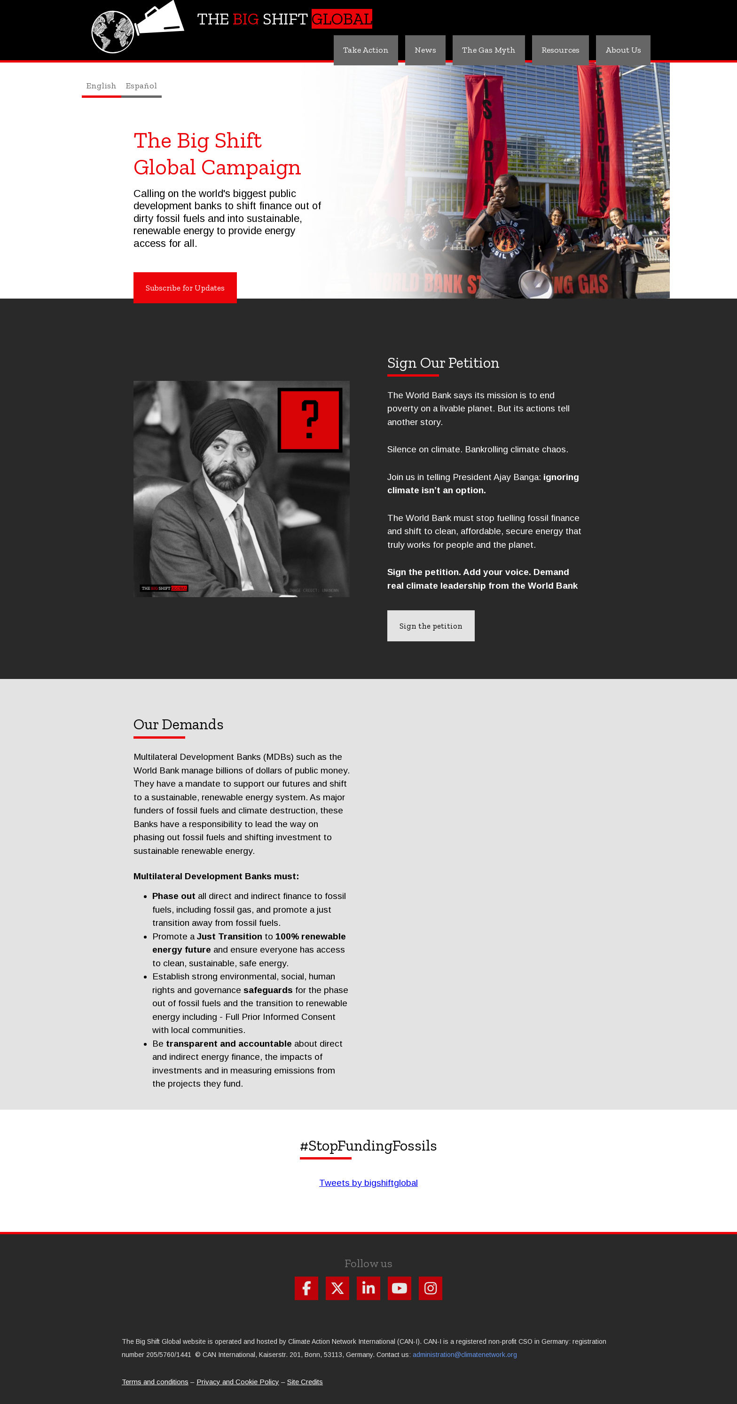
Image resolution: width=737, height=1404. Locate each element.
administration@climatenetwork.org (465, 1354)
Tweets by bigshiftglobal (368, 1183)
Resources (560, 50)
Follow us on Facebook (306, 1288)
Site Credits (305, 1382)
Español (141, 85)
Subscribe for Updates (185, 287)
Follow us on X (337, 1288)
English (101, 85)
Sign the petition (431, 626)
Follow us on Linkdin (368, 1288)
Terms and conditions (155, 1382)
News (425, 50)
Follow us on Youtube (399, 1288)
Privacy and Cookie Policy (237, 1382)
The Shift (284, 19)
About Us (623, 50)
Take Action (366, 50)
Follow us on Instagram (430, 1288)
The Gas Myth (489, 50)
